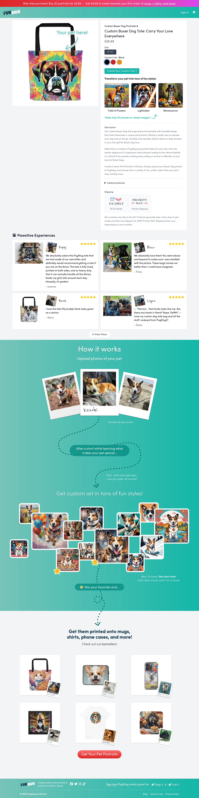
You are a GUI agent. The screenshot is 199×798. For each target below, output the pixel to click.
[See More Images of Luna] (99, 678)
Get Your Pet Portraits (99, 769)
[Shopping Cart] (194, 12)
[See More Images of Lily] (155, 734)
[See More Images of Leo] (155, 678)
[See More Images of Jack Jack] (43, 678)
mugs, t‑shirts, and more (159, 3)
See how (111, 784)
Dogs (157, 784)
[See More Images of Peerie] (43, 734)
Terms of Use (156, 793)
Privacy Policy (172, 793)
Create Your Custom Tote (122, 70)
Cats (173, 784)
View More (99, 334)
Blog (145, 793)
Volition (43, 793)
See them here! (167, 576)
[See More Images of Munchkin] (99, 734)
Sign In (185, 12)
